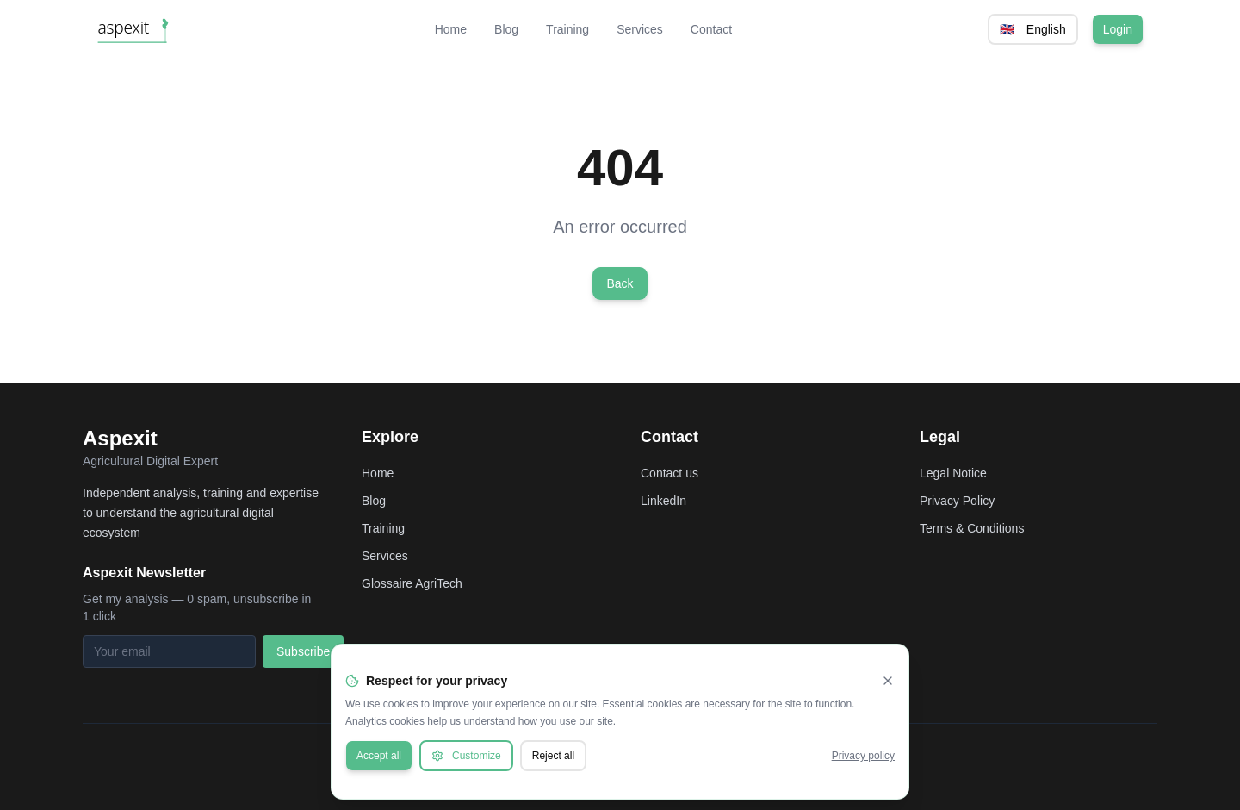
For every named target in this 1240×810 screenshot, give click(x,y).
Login (1117, 29)
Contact (711, 29)
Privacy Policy (957, 501)
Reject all (553, 756)
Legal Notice (953, 473)
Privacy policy (863, 756)
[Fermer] (888, 681)
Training (567, 29)
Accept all (378, 756)
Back (619, 283)
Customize (466, 756)
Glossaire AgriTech (412, 583)
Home (451, 29)
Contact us (669, 473)
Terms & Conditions (972, 528)
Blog (506, 29)
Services (640, 29)
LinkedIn (663, 501)
